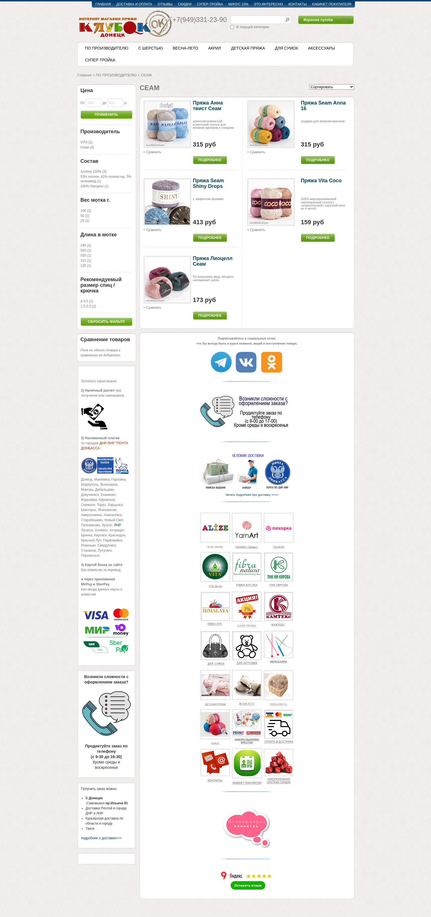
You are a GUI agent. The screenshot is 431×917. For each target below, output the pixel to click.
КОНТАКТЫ (297, 4)
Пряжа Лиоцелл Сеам (213, 261)
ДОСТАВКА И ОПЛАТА (134, 4)
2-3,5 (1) (87, 301)
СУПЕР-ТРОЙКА (210, 4)
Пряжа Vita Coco (321, 180)
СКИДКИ (185, 4)
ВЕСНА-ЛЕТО (185, 48)
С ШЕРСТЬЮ (150, 48)
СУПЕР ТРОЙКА (100, 60)
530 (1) (86, 255)
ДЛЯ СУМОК (286, 48)
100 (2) (86, 211)
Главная (84, 75)
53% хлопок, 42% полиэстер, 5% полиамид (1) (106, 179)
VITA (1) (87, 142)
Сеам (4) (87, 147)
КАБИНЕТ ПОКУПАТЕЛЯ (331, 4)
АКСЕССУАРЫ (321, 48)
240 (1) (86, 245)
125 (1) (86, 266)
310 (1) (86, 261)
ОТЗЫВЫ (164, 4)
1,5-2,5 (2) (88, 306)
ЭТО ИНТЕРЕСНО (268, 4)
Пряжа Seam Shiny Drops (208, 183)
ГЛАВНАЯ (103, 4)
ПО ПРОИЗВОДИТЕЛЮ (106, 48)
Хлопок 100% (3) (93, 172)
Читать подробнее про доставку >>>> (250, 494)
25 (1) (85, 221)
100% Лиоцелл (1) (95, 186)
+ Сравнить (152, 152)
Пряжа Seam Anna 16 (323, 105)
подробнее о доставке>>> (101, 838)
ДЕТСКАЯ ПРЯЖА (248, 48)
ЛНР (117, 525)
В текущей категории (252, 27)
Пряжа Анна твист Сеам (208, 105)
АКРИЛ (214, 48)
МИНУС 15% (238, 4)
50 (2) (85, 216)
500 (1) (86, 250)
